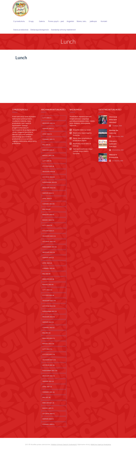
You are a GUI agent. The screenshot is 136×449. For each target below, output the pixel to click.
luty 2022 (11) (47, 349)
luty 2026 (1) (46, 118)
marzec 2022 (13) (48, 344)
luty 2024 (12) (47, 225)
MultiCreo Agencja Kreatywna (101, 444)
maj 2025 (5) (46, 145)
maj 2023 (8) (46, 274)
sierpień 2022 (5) (48, 322)
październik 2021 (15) (49, 370)
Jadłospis (93, 21)
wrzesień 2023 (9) (48, 252)
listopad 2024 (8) (48, 177)
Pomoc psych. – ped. (56, 21)
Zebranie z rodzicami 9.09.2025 (113, 143)
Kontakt (104, 21)
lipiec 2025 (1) (47, 134)
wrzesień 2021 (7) (48, 376)
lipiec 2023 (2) (47, 263)
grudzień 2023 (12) (49, 236)
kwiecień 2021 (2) (48, 403)
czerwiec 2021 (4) (48, 392)
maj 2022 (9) (46, 333)
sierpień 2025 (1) (48, 128)
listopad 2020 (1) (48, 414)
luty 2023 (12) (47, 290)
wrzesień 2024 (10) (48, 188)
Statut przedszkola (20, 30)
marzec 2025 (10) (48, 155)
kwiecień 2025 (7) (48, 150)
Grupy (31, 21)
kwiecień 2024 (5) (48, 215)
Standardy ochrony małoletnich (63, 30)
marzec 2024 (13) (48, 220)
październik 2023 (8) (49, 247)
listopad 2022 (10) (48, 306)
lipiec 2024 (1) (47, 198)
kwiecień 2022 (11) (48, 338)
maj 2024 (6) (46, 209)
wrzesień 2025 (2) (48, 123)
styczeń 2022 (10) (48, 354)
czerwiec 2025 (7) (48, 139)
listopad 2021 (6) (48, 365)
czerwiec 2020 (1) (48, 424)
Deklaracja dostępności (39, 30)
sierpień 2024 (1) (48, 193)
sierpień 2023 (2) (48, 258)
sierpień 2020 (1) (48, 419)
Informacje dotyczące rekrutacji (113, 119)
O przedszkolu (19, 21)
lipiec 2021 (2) (47, 387)
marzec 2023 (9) (47, 284)
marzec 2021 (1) (47, 408)
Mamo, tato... (82, 21)
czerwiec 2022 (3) (48, 327)
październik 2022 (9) (49, 311)
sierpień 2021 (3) (48, 381)
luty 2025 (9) (46, 161)
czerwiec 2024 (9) (48, 204)
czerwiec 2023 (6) (48, 268)
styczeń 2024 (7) (48, 231)
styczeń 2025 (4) (48, 166)
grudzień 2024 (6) (48, 171)
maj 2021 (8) (46, 397)
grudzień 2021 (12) (49, 360)
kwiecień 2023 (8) (48, 279)
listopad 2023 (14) (48, 241)
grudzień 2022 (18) (49, 301)
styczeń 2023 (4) (48, 295)
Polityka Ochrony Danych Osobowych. (64, 444)
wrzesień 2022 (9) (48, 317)
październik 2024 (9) (49, 182)
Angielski (70, 21)
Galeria (42, 21)
